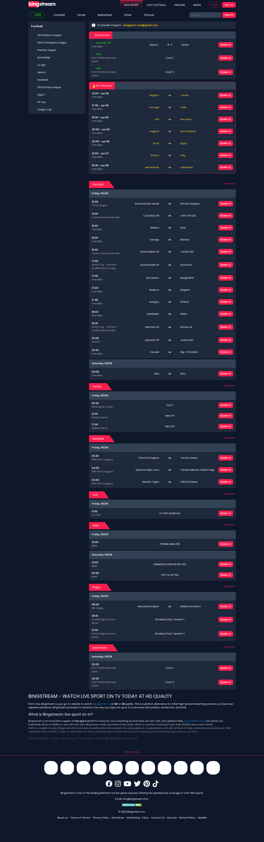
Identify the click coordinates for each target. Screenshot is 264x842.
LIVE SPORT (131, 5)
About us (62, 817)
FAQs (145, 817)
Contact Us (157, 817)
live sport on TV (101, 704)
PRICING (179, 5)
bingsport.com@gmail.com (140, 25)
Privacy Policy (101, 817)
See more (229, 183)
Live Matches (101, 35)
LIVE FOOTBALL (156, 5)
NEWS (197, 5)
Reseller (202, 817)
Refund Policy (187, 817)
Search (229, 15)
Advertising (133, 817)
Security (172, 817)
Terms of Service (80, 817)
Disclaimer (118, 817)
